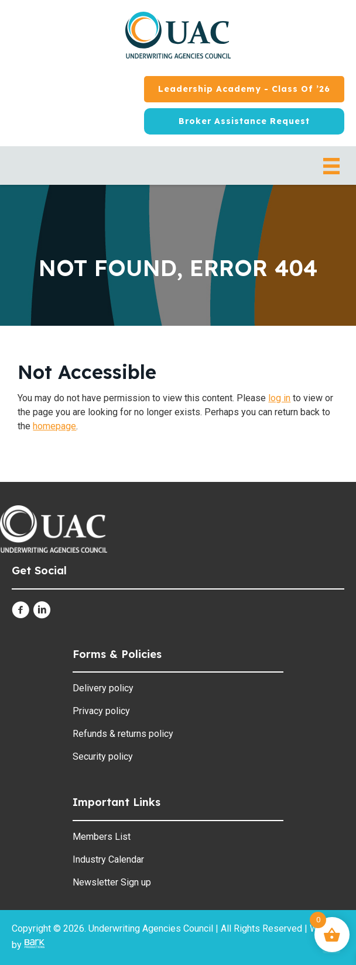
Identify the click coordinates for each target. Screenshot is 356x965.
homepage (54, 426)
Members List (102, 836)
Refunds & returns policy (123, 733)
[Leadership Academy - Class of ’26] (244, 89)
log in (279, 398)
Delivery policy (103, 688)
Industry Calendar (108, 859)
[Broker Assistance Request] (244, 121)
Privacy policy (101, 710)
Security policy (103, 756)
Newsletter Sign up (112, 882)
